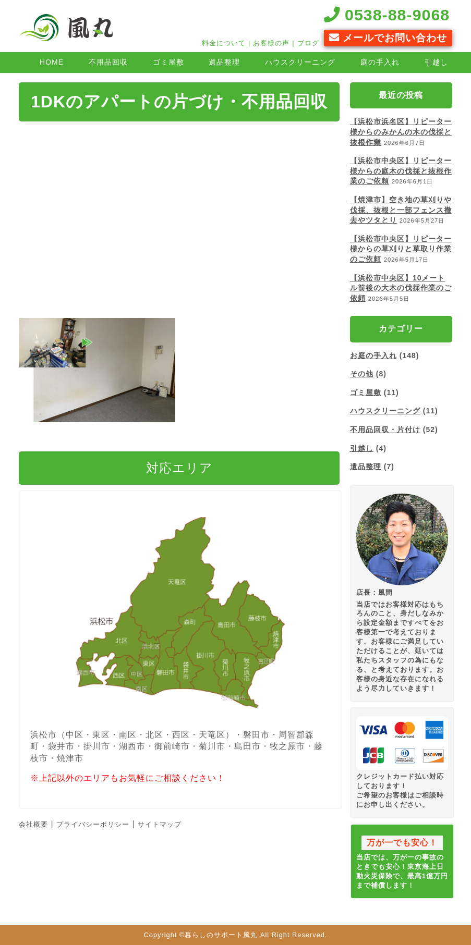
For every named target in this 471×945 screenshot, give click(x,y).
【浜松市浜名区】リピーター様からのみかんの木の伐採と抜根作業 (401, 131)
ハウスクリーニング (300, 62)
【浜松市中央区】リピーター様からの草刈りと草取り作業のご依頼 (401, 249)
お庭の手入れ (373, 355)
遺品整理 (224, 62)
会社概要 (33, 824)
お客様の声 (271, 43)
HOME (52, 62)
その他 (361, 374)
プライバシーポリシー (92, 824)
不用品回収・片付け (385, 429)
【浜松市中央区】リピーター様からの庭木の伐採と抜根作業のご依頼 (401, 170)
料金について (224, 43)
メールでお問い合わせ (388, 37)
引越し (436, 62)
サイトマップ (160, 824)
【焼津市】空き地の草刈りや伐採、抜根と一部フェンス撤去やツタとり (401, 209)
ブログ (308, 43)
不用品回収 (108, 62)
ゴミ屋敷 (168, 62)
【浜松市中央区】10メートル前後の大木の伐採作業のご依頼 (401, 288)
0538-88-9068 (387, 14)
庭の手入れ (380, 62)
